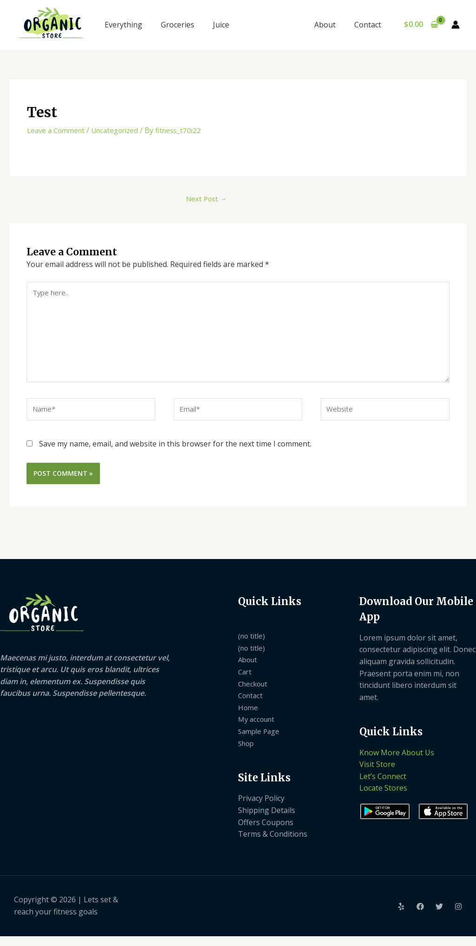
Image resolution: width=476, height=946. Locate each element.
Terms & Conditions (272, 844)
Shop (247, 752)
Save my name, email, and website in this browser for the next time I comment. (175, 453)
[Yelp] (401, 916)
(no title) (252, 645)
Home (248, 717)
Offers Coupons (265, 831)
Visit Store (377, 774)
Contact (369, 25)
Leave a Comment (58, 130)
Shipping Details (266, 820)
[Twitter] (439, 916)
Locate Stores (383, 798)
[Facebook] (420, 916)
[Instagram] (458, 916)
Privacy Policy (261, 808)
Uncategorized (121, 130)
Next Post (204, 199)
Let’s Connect (382, 786)
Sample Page (260, 741)
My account (258, 729)
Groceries (177, 25)
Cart (245, 681)
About (330, 25)
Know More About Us (396, 762)
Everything (123, 25)
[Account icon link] (455, 24)
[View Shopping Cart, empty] (421, 25)
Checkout (254, 693)
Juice (221, 25)
